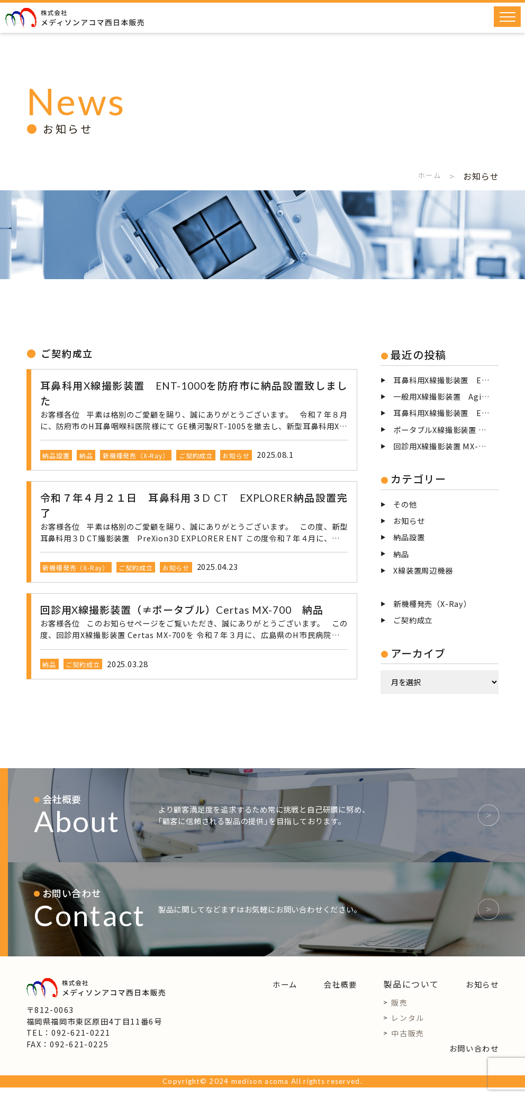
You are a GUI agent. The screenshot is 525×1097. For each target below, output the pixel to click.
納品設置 (408, 536)
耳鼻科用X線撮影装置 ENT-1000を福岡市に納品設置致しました (446, 379)
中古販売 (407, 1042)
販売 (399, 1012)
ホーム (427, 176)
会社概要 (340, 993)
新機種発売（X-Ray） (432, 603)
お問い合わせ (474, 1057)
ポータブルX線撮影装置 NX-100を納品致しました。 (446, 429)
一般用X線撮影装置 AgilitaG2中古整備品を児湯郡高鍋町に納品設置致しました (446, 396)
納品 (401, 553)
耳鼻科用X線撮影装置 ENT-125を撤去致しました (446, 412)
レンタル (407, 1027)
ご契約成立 (412, 619)
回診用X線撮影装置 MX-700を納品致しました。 (446, 445)
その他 (405, 504)
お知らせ (408, 520)
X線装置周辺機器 (422, 570)
